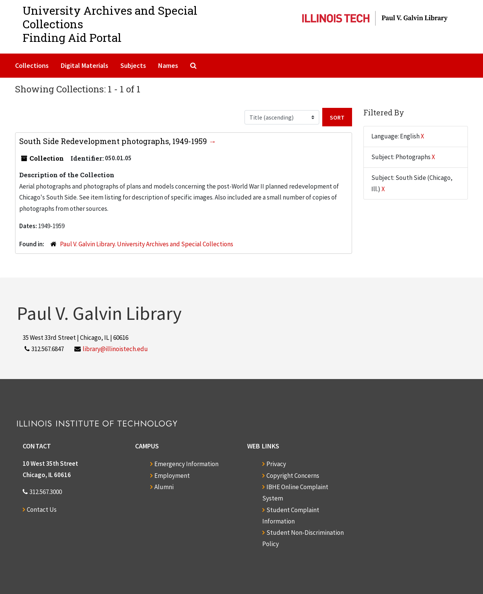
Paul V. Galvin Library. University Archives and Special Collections (146, 244)
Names (168, 65)
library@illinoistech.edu (115, 349)
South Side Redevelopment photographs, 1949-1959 (114, 141)
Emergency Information (186, 464)
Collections (32, 65)
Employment (172, 475)
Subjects (133, 65)
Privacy (276, 464)
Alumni (164, 487)
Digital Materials (84, 65)
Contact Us (42, 509)
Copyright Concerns (292, 475)
